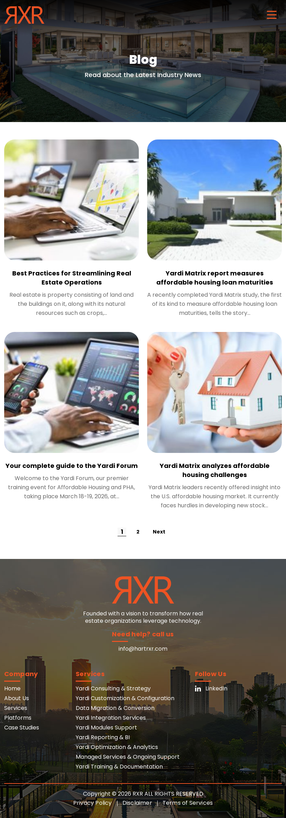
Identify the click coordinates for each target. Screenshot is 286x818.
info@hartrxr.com (143, 649)
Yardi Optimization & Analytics (117, 747)
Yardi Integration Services (111, 718)
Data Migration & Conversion (115, 708)
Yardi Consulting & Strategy (113, 688)
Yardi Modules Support (106, 728)
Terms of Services (188, 803)
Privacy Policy (92, 803)
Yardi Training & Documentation (119, 767)
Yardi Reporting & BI (103, 737)
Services (15, 708)
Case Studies (21, 728)
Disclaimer (137, 803)
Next (159, 531)
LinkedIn (211, 688)
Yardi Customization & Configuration (125, 698)
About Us (16, 698)
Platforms (17, 718)
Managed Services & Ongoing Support (128, 757)
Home (12, 688)
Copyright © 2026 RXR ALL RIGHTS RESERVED (143, 794)
